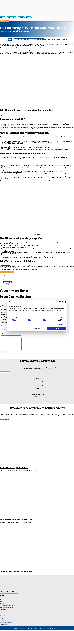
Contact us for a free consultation (9, 593)
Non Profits (6, 283)
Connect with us (30, 269)
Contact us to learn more (7, 272)
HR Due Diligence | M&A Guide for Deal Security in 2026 (16, 519)
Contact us (4, 20)
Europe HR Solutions (5, 265)
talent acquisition (25, 142)
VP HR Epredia (38, 396)
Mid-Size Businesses (8, 282)
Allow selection (36, 328)
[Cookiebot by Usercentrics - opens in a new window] (60, 302)
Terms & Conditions (45, 628)
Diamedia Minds (57, 628)
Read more (38, 392)
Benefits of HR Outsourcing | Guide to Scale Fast (14, 468)
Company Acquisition (8, 285)
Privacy (39, 628)
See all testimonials (5, 372)
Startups (5, 279)
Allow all (56, 328)
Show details (60, 324)
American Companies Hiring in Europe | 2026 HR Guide (16, 571)
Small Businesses (7, 281)
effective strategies (22, 147)
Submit (3, 352)
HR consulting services (29, 162)
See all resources (4, 419)
